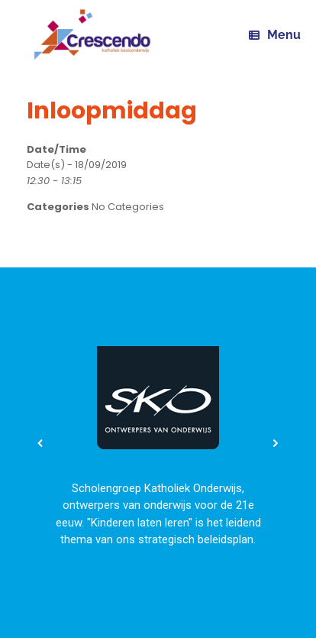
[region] (158, 443)
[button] (40, 443)
